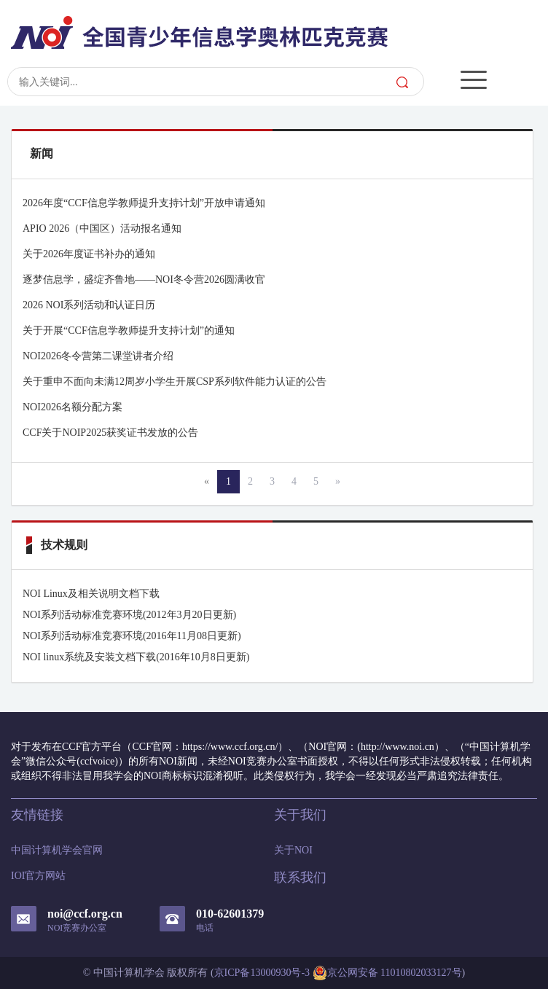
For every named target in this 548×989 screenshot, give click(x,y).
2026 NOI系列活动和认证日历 (89, 305)
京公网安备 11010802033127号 (387, 973)
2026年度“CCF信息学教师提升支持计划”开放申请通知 (144, 203)
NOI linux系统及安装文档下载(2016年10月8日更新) (136, 657)
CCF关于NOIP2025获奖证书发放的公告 (110, 432)
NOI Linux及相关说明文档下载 (91, 593)
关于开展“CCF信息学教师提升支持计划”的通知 (129, 330)
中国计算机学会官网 (57, 850)
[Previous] (206, 481)
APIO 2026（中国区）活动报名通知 (102, 228)
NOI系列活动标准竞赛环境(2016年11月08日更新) (132, 635)
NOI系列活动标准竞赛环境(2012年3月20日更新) (129, 614)
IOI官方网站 (38, 875)
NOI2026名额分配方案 (72, 407)
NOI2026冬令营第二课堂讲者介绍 (98, 356)
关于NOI (293, 850)
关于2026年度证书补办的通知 (89, 254)
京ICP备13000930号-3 (262, 972)
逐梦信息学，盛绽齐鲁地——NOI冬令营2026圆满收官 (144, 279)
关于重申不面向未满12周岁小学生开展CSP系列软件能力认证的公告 (174, 381)
